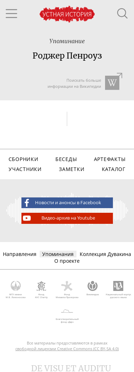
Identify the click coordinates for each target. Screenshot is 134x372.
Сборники (24, 159)
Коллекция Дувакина (105, 254)
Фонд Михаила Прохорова (67, 290)
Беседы (66, 159)
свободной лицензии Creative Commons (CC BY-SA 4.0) (67, 348)
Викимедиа (92, 288)
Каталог (113, 169)
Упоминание (67, 41)
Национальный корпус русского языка (118, 290)
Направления (19, 254)
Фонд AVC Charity (41, 290)
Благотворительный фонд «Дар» (67, 315)
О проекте (67, 260)
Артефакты (109, 159)
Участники (25, 169)
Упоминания (58, 254)
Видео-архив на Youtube (58, 218)
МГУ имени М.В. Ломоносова (16, 290)
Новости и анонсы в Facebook (61, 203)
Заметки (71, 169)
